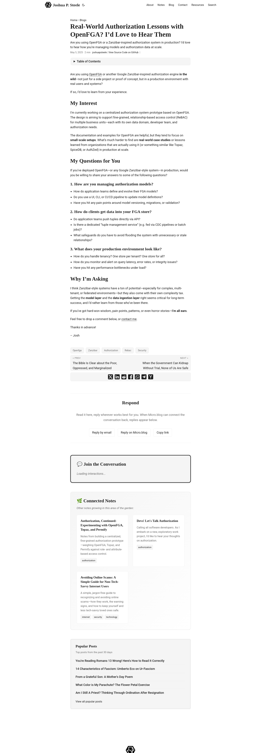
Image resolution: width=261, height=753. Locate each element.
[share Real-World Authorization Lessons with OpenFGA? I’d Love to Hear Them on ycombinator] (150, 376)
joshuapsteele (99, 52)
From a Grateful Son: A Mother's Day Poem (104, 677)
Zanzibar (92, 350)
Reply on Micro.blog (134, 432)
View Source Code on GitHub (123, 52)
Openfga (77, 350)
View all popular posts (89, 701)
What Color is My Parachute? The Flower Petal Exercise (113, 685)
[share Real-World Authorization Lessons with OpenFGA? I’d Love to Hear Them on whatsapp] (137, 376)
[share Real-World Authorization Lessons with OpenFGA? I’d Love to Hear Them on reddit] (123, 376)
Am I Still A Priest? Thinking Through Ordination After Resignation (120, 692)
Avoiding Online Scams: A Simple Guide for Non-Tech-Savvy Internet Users (100, 582)
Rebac (128, 350)
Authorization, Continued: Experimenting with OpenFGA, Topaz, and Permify (102, 525)
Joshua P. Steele (62, 5)
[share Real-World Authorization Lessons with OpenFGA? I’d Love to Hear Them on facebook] (130, 376)
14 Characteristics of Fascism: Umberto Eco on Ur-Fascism (115, 669)
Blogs (83, 20)
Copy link (163, 432)
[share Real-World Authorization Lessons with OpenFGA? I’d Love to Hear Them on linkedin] (117, 376)
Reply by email (101, 432)
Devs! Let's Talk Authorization (157, 521)
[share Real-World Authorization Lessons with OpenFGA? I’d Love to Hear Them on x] (110, 376)
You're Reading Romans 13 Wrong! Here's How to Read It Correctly (120, 660)
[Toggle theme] (83, 5)
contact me (128, 319)
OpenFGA (95, 74)
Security (142, 350)
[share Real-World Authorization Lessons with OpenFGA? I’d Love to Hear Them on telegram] (143, 376)
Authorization (111, 350)
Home (74, 20)
